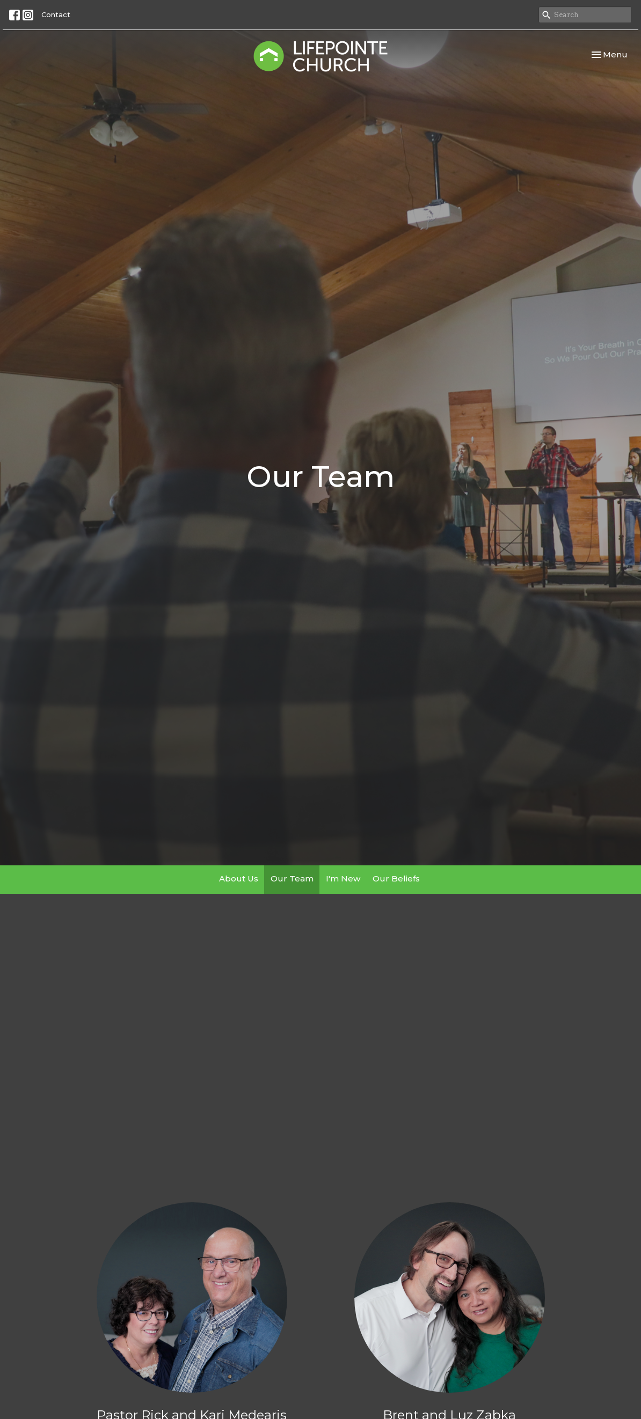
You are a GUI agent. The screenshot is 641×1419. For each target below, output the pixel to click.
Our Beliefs (396, 878)
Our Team (292, 878)
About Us (238, 878)
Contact (55, 14)
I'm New (343, 878)
